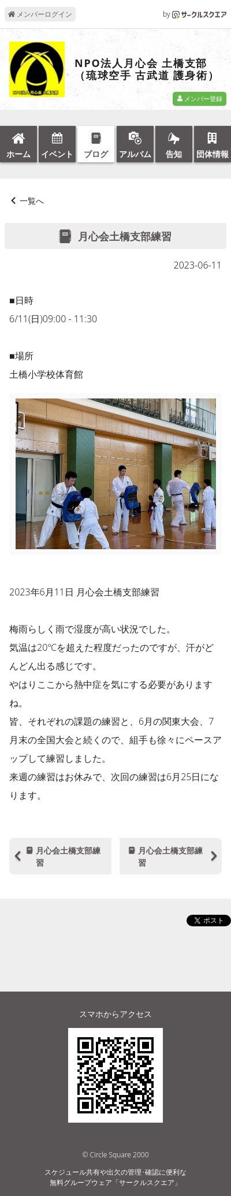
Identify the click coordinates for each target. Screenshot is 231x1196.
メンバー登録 (200, 98)
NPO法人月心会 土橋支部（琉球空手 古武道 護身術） (146, 69)
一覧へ (32, 200)
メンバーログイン (40, 14)
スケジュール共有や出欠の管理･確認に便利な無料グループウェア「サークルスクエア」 (115, 1177)
